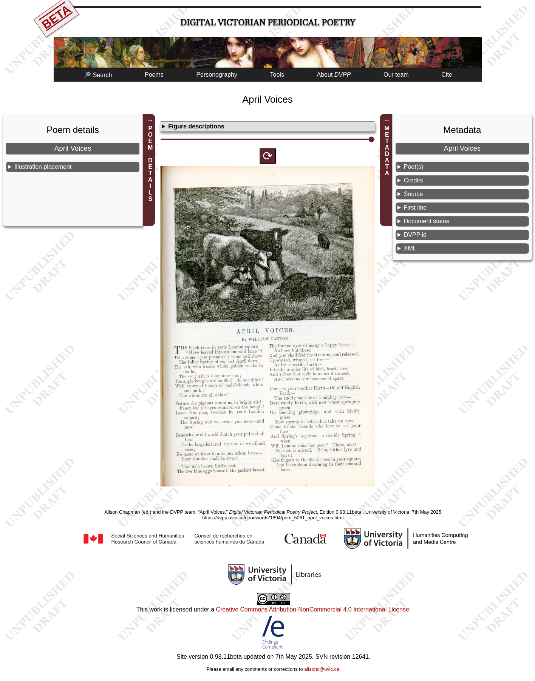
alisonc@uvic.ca (321, 669)
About (334, 74)
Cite (446, 74)
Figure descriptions (196, 126)
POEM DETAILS (150, 163)
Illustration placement (42, 167)
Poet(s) (414, 167)
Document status (426, 221)
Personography (216, 74)
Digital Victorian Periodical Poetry (267, 22)
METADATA (387, 150)
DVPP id (415, 235)
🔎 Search (97, 75)
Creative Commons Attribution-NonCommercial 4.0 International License (312, 609)
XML (410, 248)
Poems (154, 74)
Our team (396, 74)
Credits (413, 180)
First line (415, 207)
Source (413, 194)
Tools (277, 74)
